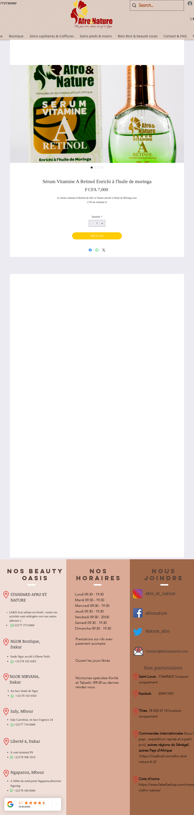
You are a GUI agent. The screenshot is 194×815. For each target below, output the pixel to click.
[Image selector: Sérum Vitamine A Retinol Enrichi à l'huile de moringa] (91, 167)
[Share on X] (104, 250)
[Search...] (157, 5)
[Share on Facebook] (90, 250)
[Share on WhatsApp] (97, 250)
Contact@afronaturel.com (167, 651)
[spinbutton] (97, 223)
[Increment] (102, 223)
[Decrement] (91, 223)
